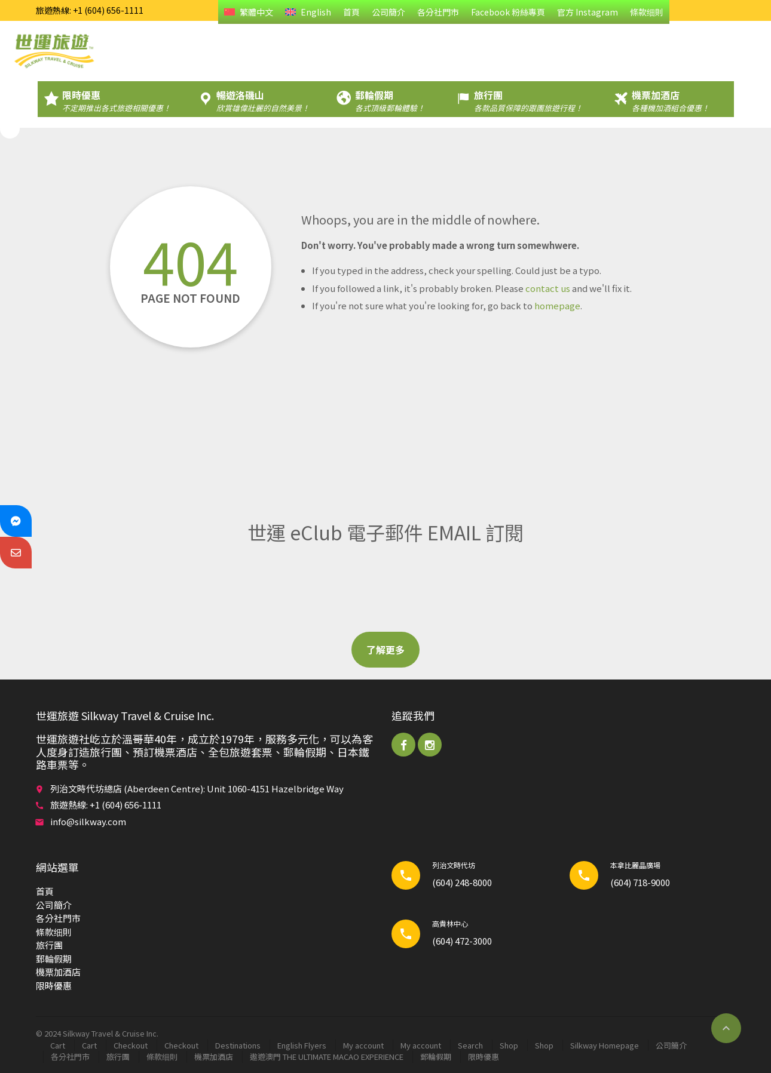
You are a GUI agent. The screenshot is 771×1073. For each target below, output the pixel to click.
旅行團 (49, 945)
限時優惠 (54, 985)
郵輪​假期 (54, 958)
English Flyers (301, 1045)
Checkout (131, 1045)
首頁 (351, 12)
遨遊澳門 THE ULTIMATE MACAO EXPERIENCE (326, 1056)
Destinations (238, 1045)
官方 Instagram (587, 12)
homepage (557, 305)
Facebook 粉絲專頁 (508, 12)
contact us (547, 288)
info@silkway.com (88, 821)
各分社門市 (438, 12)
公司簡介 (388, 12)
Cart (57, 1045)
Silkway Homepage (604, 1045)
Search (470, 1045)
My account (363, 1045)
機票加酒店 (58, 972)
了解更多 (385, 649)
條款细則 (646, 12)
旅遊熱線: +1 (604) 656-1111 (89, 10)
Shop (509, 1045)
